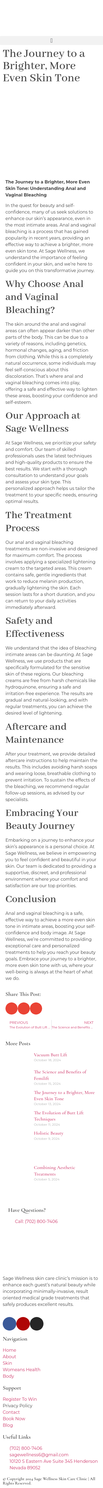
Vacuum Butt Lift (50, 1055)
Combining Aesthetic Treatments (54, 1170)
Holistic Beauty (49, 1133)
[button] (51, 40)
